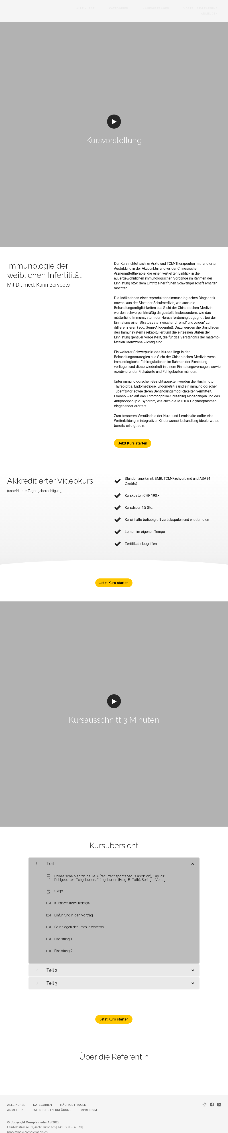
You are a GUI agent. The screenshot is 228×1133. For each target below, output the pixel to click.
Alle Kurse (82, 8)
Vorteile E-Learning (179, 8)
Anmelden (212, 8)
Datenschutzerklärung (52, 1104)
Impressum (88, 1104)
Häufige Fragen (140, 8)
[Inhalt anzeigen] (192, 858)
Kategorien (109, 8)
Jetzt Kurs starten (132, 438)
